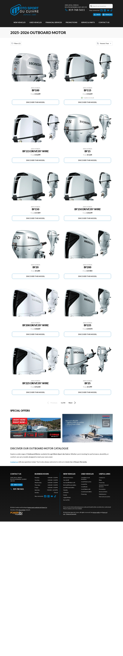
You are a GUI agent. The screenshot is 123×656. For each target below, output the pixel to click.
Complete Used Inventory (85, 478)
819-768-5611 (75, 9)
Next (72, 402)
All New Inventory (68, 477)
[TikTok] (111, 10)
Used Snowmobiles (86, 491)
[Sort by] (104, 43)
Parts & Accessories (104, 496)
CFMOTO (66, 492)
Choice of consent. (71, 514)
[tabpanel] (46, 485)
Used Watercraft (85, 489)
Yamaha (65, 490)
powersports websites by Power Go (37, 507)
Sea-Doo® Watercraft (69, 482)
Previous (52, 402)
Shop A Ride (22, 510)
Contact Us (104, 22)
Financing (83, 494)
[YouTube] (108, 10)
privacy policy (96, 512)
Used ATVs (84, 484)
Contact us (14, 462)
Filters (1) (16, 43)
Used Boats (84, 486)
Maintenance (102, 494)
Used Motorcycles (86, 481)
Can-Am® (66, 480)
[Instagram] (105, 10)
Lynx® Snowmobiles (68, 487)
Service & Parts (88, 22)
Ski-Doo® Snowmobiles (69, 485)
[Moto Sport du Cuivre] (24, 10)
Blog (100, 480)
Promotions (71, 22)
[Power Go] (28, 513)
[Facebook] (101, 10)
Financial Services (54, 22)
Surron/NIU (66, 500)
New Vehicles (19, 22)
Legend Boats (67, 497)
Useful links (104, 474)
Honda (65, 495)
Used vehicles (35, 22)
